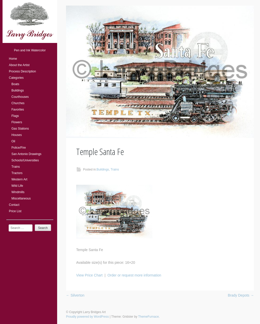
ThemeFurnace (148, 316)
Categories (16, 78)
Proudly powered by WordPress (87, 316)
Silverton (75, 295)
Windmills (17, 192)
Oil (13, 141)
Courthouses (20, 97)
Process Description (22, 71)
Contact (14, 205)
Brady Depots (241, 295)
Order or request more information (134, 275)
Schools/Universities (25, 160)
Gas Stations (20, 128)
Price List (15, 211)
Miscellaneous (21, 198)
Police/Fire (18, 147)
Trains (15, 166)
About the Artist (19, 65)
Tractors (17, 173)
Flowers (16, 122)
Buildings (17, 90)
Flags (15, 116)
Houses (16, 135)
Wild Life (17, 186)
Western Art (19, 179)
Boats (15, 84)
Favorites (17, 109)
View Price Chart (89, 275)
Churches (17, 103)
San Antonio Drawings (26, 154)
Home (13, 58)
